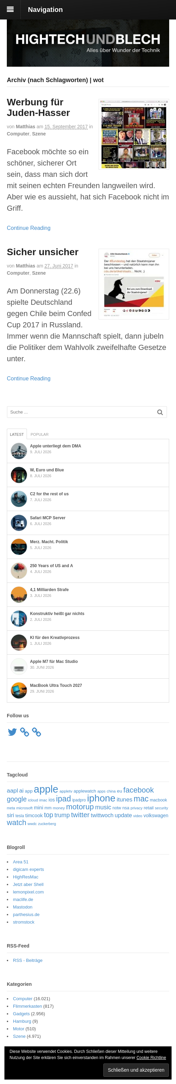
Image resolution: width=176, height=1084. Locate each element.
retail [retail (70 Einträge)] (148, 807)
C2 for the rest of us (49, 494)
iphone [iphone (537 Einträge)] (101, 798)
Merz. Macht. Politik (49, 541)
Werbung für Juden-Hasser (38, 107)
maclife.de (23, 899)
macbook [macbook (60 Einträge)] (158, 800)
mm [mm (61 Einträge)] (48, 808)
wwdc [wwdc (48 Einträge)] (32, 824)
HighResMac (25, 876)
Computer (18, 133)
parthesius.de (26, 914)
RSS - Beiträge (28, 960)
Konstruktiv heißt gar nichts (57, 613)
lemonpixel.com (28, 891)
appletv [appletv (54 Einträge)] (66, 791)
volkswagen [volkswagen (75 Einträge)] (156, 815)
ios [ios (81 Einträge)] (51, 799)
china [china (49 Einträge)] (111, 791)
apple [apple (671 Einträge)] (46, 789)
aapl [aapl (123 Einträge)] (12, 790)
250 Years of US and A (51, 565)
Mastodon (22, 907)
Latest (17, 434)
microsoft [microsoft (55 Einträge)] (24, 808)
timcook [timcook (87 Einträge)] (34, 815)
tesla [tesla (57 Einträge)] (19, 815)
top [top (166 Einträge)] (48, 815)
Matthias (25, 126)
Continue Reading (28, 228)
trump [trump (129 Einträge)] (62, 815)
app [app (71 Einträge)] (29, 791)
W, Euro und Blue (47, 470)
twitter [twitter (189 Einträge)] (80, 815)
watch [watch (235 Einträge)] (16, 822)
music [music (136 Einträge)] (103, 807)
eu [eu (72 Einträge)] (119, 791)
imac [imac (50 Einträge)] (43, 800)
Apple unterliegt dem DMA (55, 446)
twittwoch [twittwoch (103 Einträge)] (102, 815)
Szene (39, 133)
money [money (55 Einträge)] (59, 808)
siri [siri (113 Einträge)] (10, 815)
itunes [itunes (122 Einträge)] (124, 799)
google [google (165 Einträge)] (17, 799)
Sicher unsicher (42, 252)
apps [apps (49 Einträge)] (102, 791)
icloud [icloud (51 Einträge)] (33, 800)
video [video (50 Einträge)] (137, 816)
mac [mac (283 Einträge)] (141, 798)
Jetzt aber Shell (28, 884)
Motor (18, 1028)
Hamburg (22, 1021)
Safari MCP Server (47, 517)
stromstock (23, 922)
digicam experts (28, 869)
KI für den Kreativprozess (54, 637)
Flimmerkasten (27, 1006)
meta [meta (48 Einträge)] (11, 808)
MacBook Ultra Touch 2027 (56, 685)
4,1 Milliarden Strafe (49, 589)
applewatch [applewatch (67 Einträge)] (85, 791)
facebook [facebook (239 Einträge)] (138, 790)
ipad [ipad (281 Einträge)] (63, 798)
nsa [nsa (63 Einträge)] (126, 807)
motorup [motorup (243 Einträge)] (80, 806)
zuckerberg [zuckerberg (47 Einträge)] (47, 824)
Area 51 (21, 861)
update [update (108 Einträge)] (123, 815)
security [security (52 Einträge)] (161, 808)
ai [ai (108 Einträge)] (21, 790)
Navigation (45, 9)
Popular (40, 434)
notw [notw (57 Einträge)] (117, 808)
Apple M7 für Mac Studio (54, 661)
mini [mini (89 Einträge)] (38, 807)
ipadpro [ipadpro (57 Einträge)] (79, 800)
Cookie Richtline (151, 1057)
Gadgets (21, 1013)
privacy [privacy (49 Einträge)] (137, 808)
